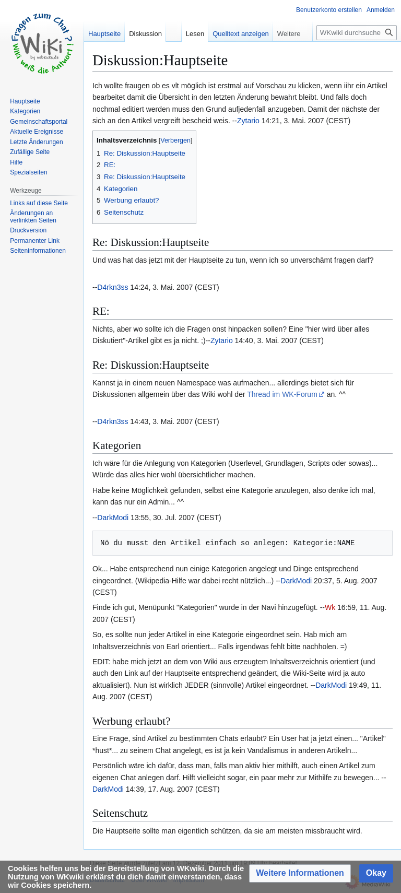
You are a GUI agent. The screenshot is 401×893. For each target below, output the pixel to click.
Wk (330, 607)
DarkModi (112, 517)
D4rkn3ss (112, 287)
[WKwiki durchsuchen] (356, 32)
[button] (300, 873)
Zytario (248, 120)
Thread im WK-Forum (282, 394)
